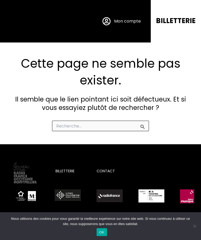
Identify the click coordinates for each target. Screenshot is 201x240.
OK (101, 232)
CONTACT (106, 171)
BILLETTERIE (176, 20)
